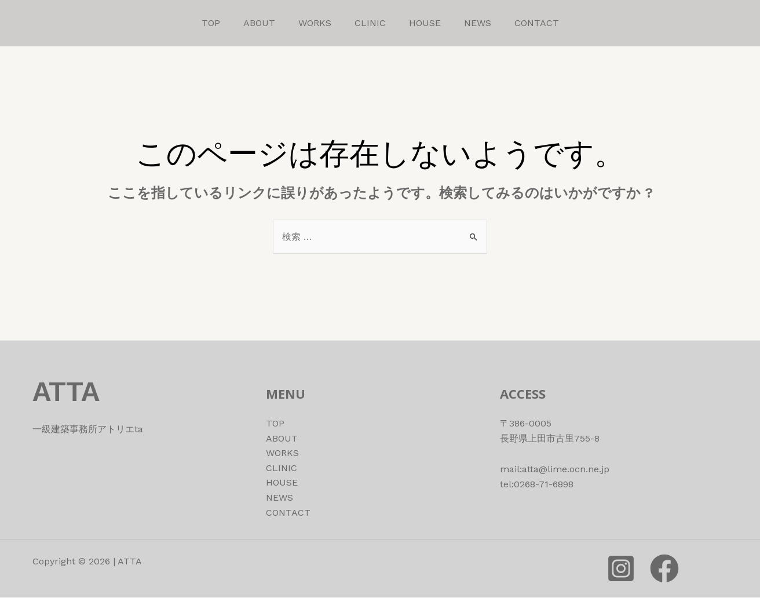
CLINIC (370, 22)
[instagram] (620, 569)
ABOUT (259, 22)
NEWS (477, 22)
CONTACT (536, 22)
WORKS (314, 22)
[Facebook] (664, 569)
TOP (211, 22)
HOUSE (425, 22)
